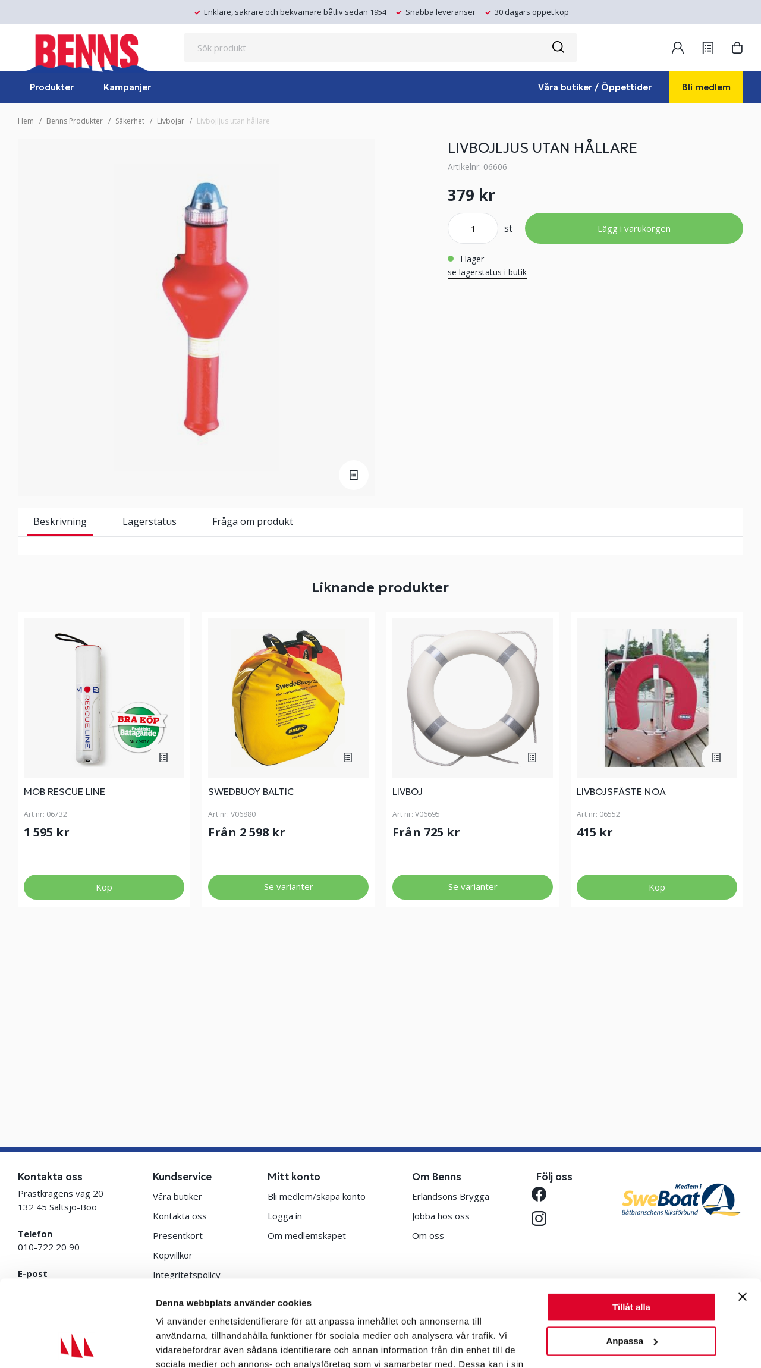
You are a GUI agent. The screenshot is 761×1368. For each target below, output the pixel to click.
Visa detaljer (182, 1344)
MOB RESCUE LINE (64, 966)
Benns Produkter (74, 121)
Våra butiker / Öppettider (595, 87)
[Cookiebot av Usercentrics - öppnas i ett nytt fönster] (77, 1345)
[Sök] (557, 47)
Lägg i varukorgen (634, 228)
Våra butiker (177, 1196)
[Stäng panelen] (742, 1216)
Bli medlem (706, 87)
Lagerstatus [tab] (149, 521)
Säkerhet (129, 121)
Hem (26, 121)
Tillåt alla (631, 1226)
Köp (104, 1062)
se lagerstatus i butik (487, 272)
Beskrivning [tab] (60, 521)
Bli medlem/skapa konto (317, 1196)
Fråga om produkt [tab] (252, 521)
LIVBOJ (407, 966)
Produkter (52, 87)
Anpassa (632, 1259)
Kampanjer (127, 87)
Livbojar (170, 121)
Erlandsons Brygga (450, 1196)
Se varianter (288, 1061)
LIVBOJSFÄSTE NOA (621, 966)
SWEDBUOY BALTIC (251, 966)
